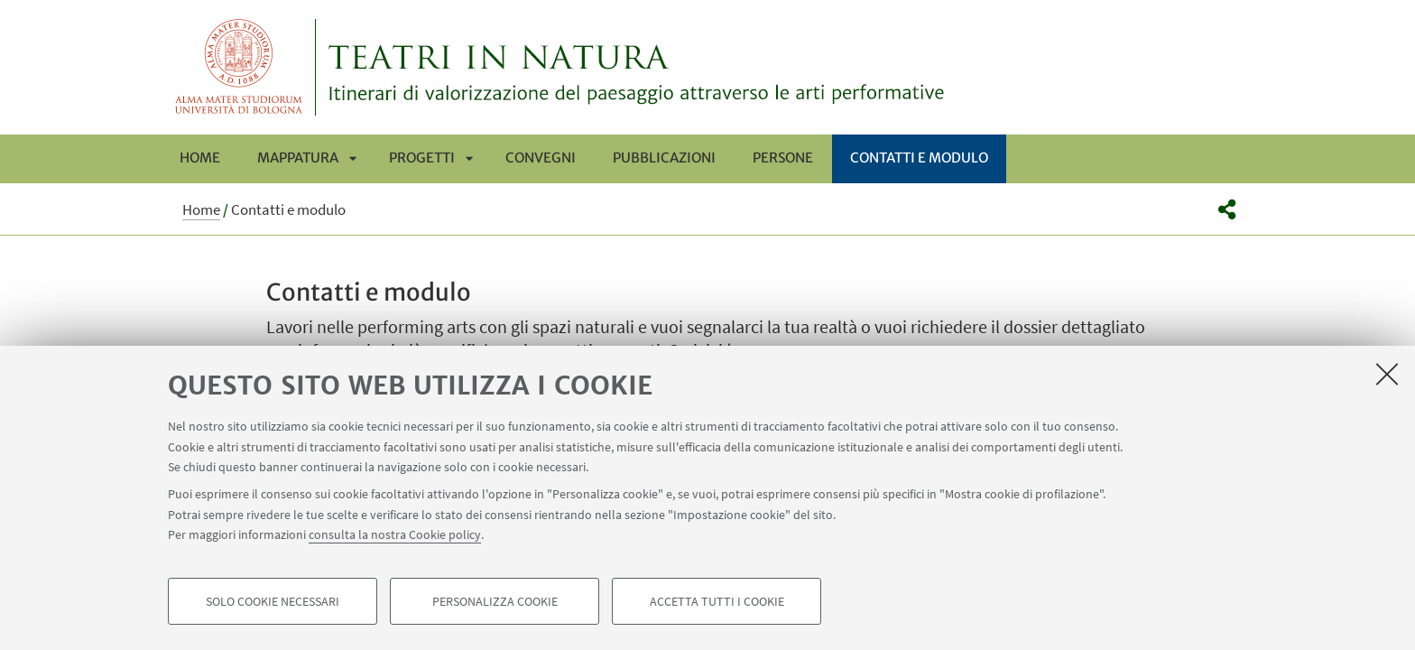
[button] (1227, 209)
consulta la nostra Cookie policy (395, 534)
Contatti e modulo (919, 157)
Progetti (422, 157)
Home (200, 157)
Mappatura (297, 157)
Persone (783, 157)
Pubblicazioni (664, 157)
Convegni (540, 157)
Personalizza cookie (495, 601)
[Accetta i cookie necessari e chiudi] (1387, 373)
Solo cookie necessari (272, 601)
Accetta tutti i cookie (717, 601)
